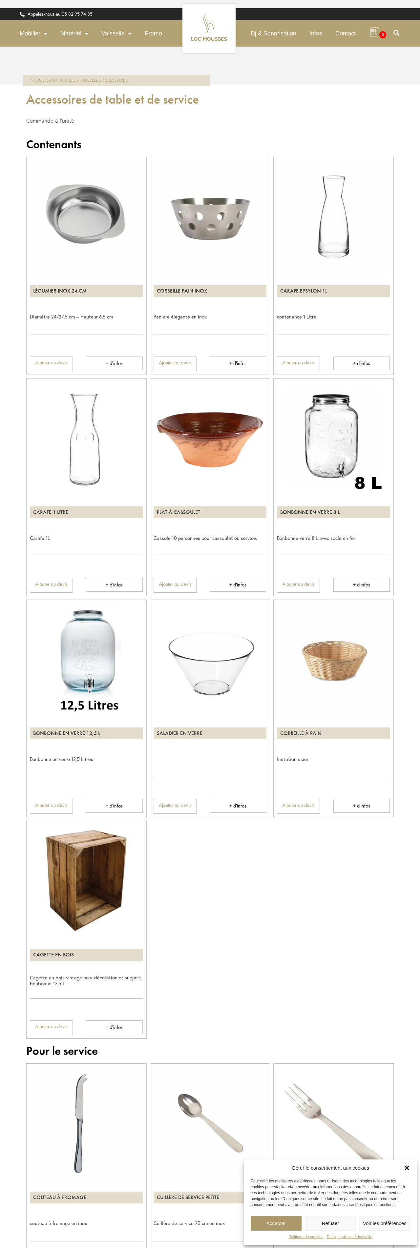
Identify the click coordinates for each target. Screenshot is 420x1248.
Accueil (67, 80)
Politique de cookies (306, 1237)
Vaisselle (116, 33)
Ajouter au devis (51, 362)
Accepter (276, 1223)
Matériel (74, 33)
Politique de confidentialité (349, 1237)
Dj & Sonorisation (273, 33)
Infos (315, 33)
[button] (407, 1168)
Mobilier (33, 33)
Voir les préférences (385, 1223)
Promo (153, 33)
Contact (345, 33)
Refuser (330, 1223)
